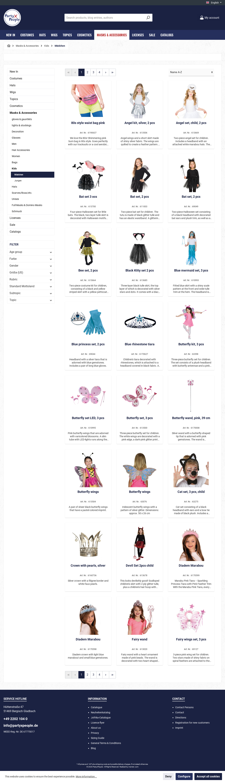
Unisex (15, 199)
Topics (14, 99)
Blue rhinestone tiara (140, 344)
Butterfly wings (88, 492)
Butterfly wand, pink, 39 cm (191, 418)
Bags (14, 162)
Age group (30, 252)
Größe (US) (30, 272)
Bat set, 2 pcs (139, 196)
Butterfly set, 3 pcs (140, 418)
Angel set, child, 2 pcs (191, 123)
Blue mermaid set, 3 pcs (191, 270)
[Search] (148, 17)
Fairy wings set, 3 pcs (191, 639)
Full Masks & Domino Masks (27, 205)
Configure (184, 776)
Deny (168, 776)
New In (14, 71)
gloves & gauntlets (22, 119)
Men (14, 143)
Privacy (95, 732)
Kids (14, 168)
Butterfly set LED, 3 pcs (88, 418)
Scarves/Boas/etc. (22, 192)
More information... (86, 776)
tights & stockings (21, 125)
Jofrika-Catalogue (101, 717)
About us (96, 727)
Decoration (18, 131)
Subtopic (30, 293)
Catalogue (96, 707)
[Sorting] (191, 72)
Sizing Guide (97, 738)
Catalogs (15, 231)
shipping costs (101, 764)
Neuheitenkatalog (100, 712)
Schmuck (17, 211)
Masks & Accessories (23, 112)
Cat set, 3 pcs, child (191, 492)
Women (16, 156)
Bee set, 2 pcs (88, 270)
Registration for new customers (192, 722)
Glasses (16, 137)
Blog (93, 748)
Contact (179, 712)
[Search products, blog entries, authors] (104, 17)
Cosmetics (16, 106)
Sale (12, 224)
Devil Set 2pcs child (139, 565)
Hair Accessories (21, 150)
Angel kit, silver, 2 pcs (139, 123)
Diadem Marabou (191, 565)
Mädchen (18, 174)
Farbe (30, 258)
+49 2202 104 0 (15, 719)
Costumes (16, 78)
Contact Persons (184, 707)
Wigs (13, 92)
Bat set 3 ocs (88, 196)
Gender (30, 265)
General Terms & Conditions (106, 743)
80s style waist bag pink (88, 123)
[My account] (209, 17)
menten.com (133, 767)
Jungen (18, 180)
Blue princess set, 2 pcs (88, 344)
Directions (180, 717)
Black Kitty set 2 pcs (140, 270)
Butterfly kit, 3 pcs (191, 344)
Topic (30, 300)
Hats (12, 85)
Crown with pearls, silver (88, 565)
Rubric (30, 279)
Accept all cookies (208, 776)
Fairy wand (139, 639)
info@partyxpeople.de (21, 725)
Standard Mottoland (30, 286)
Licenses (15, 218)
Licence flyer (97, 722)
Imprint (179, 727)
